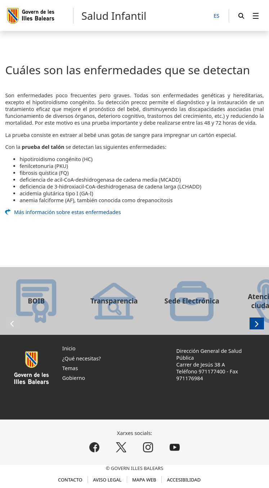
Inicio (69, 348)
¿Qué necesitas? (81, 358)
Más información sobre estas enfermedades (67, 212)
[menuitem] (255, 16)
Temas (70, 368)
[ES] (216, 16)
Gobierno (73, 377)
